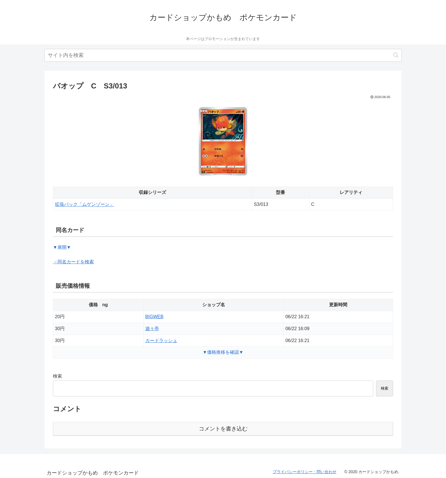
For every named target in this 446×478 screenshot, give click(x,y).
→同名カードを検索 (73, 261)
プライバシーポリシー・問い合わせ (304, 471)
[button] (396, 55)
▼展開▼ (62, 247)
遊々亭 (152, 328)
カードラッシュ (161, 340)
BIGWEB (154, 316)
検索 (57, 376)
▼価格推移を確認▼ (223, 352)
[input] (223, 55)
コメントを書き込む (223, 429)
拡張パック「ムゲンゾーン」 (84, 204)
